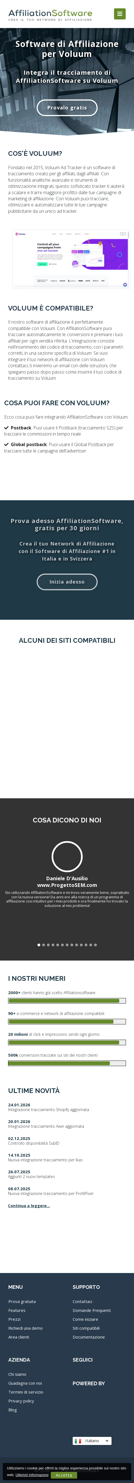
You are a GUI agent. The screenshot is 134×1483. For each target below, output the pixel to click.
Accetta (64, 1475)
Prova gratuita (22, 1301)
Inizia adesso (67, 581)
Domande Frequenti (92, 1310)
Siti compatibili (86, 1328)
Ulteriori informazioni (32, 1475)
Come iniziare (85, 1319)
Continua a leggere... (29, 1205)
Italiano (91, 1441)
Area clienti (18, 1337)
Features (17, 1310)
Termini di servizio (25, 1392)
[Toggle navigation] (120, 13)
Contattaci (82, 1301)
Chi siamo (17, 1374)
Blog (12, 1409)
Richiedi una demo (25, 1328)
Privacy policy (21, 1401)
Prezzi (14, 1319)
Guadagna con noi (25, 1383)
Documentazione (89, 1337)
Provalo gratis (67, 107)
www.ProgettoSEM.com (67, 885)
